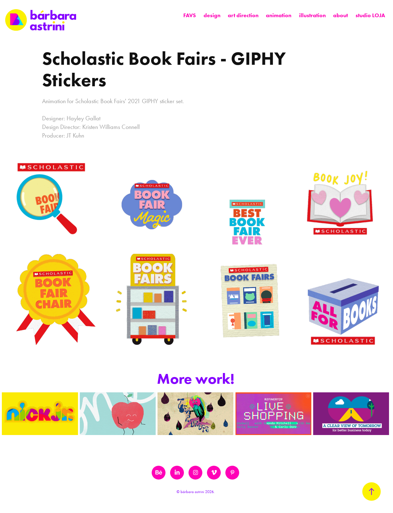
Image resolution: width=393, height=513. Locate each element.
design (212, 15)
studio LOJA (370, 15)
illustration (312, 15)
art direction (243, 15)
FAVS (189, 15)
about (340, 15)
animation (278, 15)
